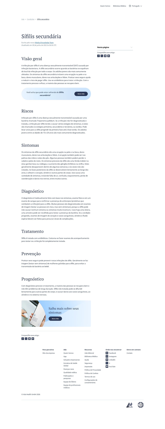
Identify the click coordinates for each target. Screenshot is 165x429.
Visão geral (101, 55)
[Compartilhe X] (102, 89)
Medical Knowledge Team (44, 47)
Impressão (88, 385)
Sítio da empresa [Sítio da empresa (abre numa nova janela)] (49, 371)
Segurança (88, 382)
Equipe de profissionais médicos (72, 404)
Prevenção (101, 77)
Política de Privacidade (93, 388)
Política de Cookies (91, 392)
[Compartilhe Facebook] (108, 89)
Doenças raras (69, 387)
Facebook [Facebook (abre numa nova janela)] (111, 371)
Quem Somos (105, 7)
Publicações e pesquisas (68, 395)
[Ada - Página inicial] (24, 9)
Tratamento (102, 72)
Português (136, 7)
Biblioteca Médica (119, 7)
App (65, 375)
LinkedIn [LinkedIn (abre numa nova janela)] (110, 378)
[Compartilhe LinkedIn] (105, 89)
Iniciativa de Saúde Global (70, 383)
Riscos (99, 60)
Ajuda (87, 378)
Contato (129, 371)
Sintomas (101, 64)
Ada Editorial (89, 371)
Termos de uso (90, 395)
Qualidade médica (70, 391)
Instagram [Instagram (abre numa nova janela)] (111, 375)
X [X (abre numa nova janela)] (108, 381)
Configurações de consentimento (91, 399)
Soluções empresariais (72, 378)
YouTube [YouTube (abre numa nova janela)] (110, 385)
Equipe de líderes (70, 400)
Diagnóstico (102, 68)
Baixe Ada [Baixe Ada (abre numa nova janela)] (81, 98)
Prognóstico (102, 81)
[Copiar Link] (98, 89)
